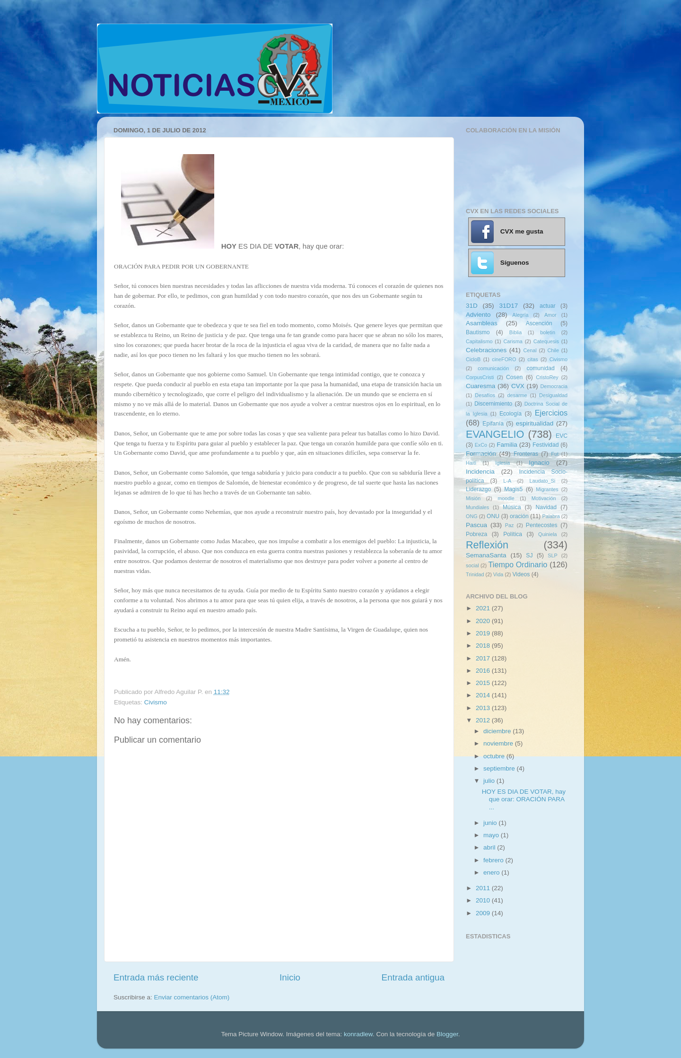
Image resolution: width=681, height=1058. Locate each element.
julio (490, 780)
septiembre (500, 768)
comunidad (540, 368)
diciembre (498, 731)
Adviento (478, 314)
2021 (484, 608)
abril (490, 847)
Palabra (550, 516)
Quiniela (547, 534)
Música (512, 507)
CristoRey (547, 377)
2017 (484, 658)
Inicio (289, 977)
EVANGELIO (495, 434)
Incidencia (480, 471)
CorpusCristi (480, 377)
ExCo (481, 445)
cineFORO (504, 359)
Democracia (554, 386)
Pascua (476, 525)
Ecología (510, 413)
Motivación (544, 498)
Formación (481, 453)
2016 (484, 670)
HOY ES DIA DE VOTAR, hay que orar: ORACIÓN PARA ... (524, 799)
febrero (494, 860)
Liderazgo (478, 489)
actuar (548, 306)
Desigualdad (553, 395)
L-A (507, 481)
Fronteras (526, 454)
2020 (484, 620)
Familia (507, 444)
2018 (484, 645)
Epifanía (493, 423)
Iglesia (502, 463)
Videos (521, 574)
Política (512, 534)
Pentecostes (542, 525)
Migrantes (547, 489)
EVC (562, 436)
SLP (552, 555)
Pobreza (476, 534)
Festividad (546, 445)
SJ (529, 555)
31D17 (508, 305)
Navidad (546, 507)
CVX (517, 386)
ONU (493, 516)
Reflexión (487, 545)
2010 (484, 900)
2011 (484, 888)
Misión (473, 498)
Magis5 (513, 489)
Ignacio (539, 462)
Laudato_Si (543, 481)
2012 (484, 720)
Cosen (514, 377)
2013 (484, 707)
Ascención (539, 323)
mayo (492, 835)
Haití (471, 463)
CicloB (473, 359)
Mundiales (477, 507)
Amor (550, 315)
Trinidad (475, 574)
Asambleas (482, 323)
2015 (484, 682)
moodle (506, 498)
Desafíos (485, 395)
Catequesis (546, 341)
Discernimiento (493, 403)
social (472, 565)
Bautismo (478, 332)
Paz (509, 525)
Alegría (520, 315)
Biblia (515, 332)
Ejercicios (551, 412)
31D (472, 305)
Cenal (529, 350)
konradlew (358, 1034)
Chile (553, 350)
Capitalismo (479, 341)
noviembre (499, 743)
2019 (484, 633)
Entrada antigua (413, 977)
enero (492, 872)
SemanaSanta (486, 555)
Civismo (155, 702)
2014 (484, 695)
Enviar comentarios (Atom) (192, 997)
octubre (494, 756)
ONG (472, 516)
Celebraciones (486, 350)
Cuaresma (480, 386)
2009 (484, 913)
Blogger (447, 1034)
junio (490, 822)
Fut (555, 454)
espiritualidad (535, 423)
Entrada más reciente (156, 977)
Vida (498, 574)
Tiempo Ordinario (518, 564)
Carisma (513, 341)
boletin (547, 332)
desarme (517, 395)
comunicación (493, 368)
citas (532, 359)
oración (519, 516)
